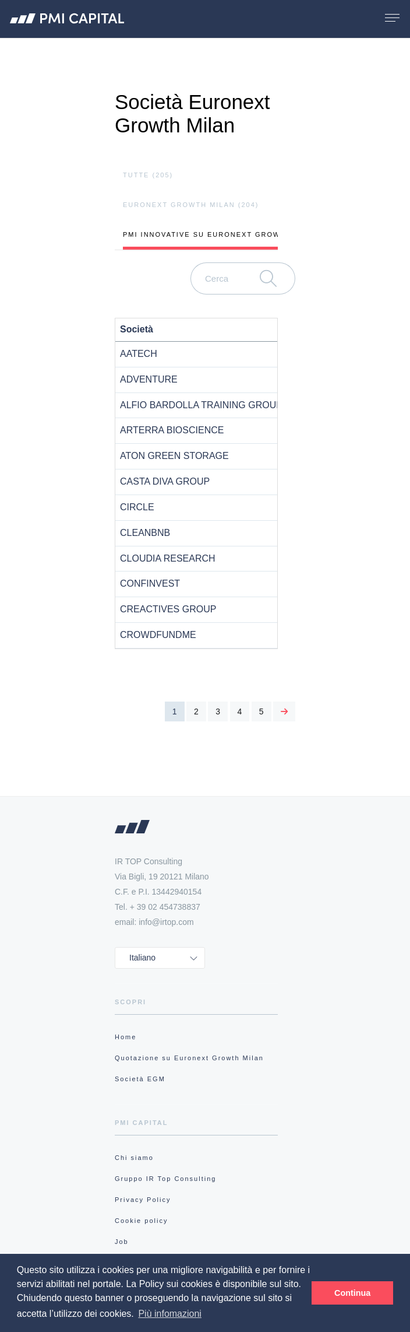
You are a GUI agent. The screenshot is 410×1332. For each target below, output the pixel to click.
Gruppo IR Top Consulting (165, 1178)
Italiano (142, 957)
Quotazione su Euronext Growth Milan (189, 1057)
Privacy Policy (143, 1199)
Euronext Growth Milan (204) (191, 204)
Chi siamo (134, 1157)
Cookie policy (141, 1220)
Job (122, 1241)
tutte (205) (148, 174)
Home (125, 1036)
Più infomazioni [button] (170, 1314)
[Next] (284, 711)
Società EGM (140, 1078)
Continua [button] (352, 1293)
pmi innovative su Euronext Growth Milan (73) (230, 234)
